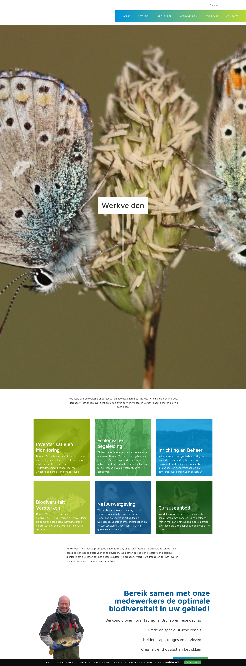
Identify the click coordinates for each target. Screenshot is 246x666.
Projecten (164, 16)
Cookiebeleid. (171, 662)
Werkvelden (188, 16)
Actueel (143, 16)
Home (126, 16)
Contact (232, 16)
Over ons (212, 16)
